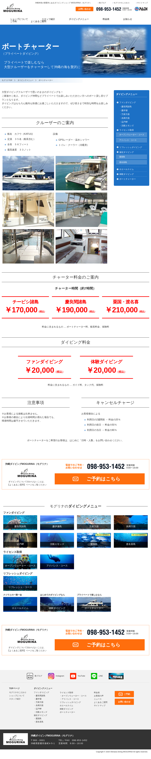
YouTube (81, 677)
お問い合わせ (84, 9)
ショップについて (19, 19)
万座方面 (39, 703)
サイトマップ (142, 3)
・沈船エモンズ (126, 125)
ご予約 (13, 21)
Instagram (60, 677)
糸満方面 (39, 706)
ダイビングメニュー (79, 19)
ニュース (98, 700)
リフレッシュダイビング (130, 147)
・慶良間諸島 (125, 106)
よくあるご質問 (38, 21)
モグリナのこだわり (122, 3)
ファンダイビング (127, 102)
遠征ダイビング (126, 152)
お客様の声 (99, 696)
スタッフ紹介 (48, 19)
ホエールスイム (126, 169)
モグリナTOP (7, 80)
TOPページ (14, 689)
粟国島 (122, 157)
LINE (101, 677)
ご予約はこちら (103, 479)
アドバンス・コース (128, 140)
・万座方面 (124, 114)
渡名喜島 (123, 162)
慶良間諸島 (40, 696)
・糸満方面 (124, 118)
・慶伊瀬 (123, 110)
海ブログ (102, 3)
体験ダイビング (126, 174)
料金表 (106, 19)
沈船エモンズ (41, 713)
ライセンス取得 (126, 130)
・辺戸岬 (123, 122)
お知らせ (127, 19)
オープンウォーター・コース (131, 135)
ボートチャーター (127, 179)
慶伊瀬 (38, 700)
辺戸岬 (38, 709)
